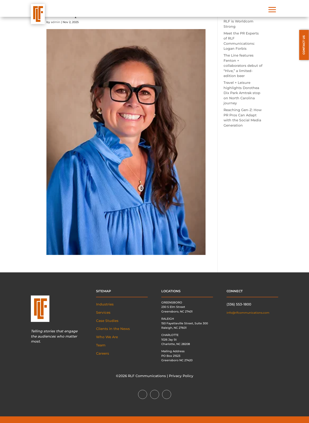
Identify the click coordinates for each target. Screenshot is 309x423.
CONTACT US (304, 45)
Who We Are (107, 337)
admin (55, 22)
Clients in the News (113, 329)
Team (100, 345)
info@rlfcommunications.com (248, 312)
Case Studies (107, 321)
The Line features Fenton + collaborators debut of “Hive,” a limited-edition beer (243, 65)
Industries (105, 304)
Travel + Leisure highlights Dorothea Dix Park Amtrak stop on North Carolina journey (242, 93)
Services (103, 312)
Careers (102, 353)
